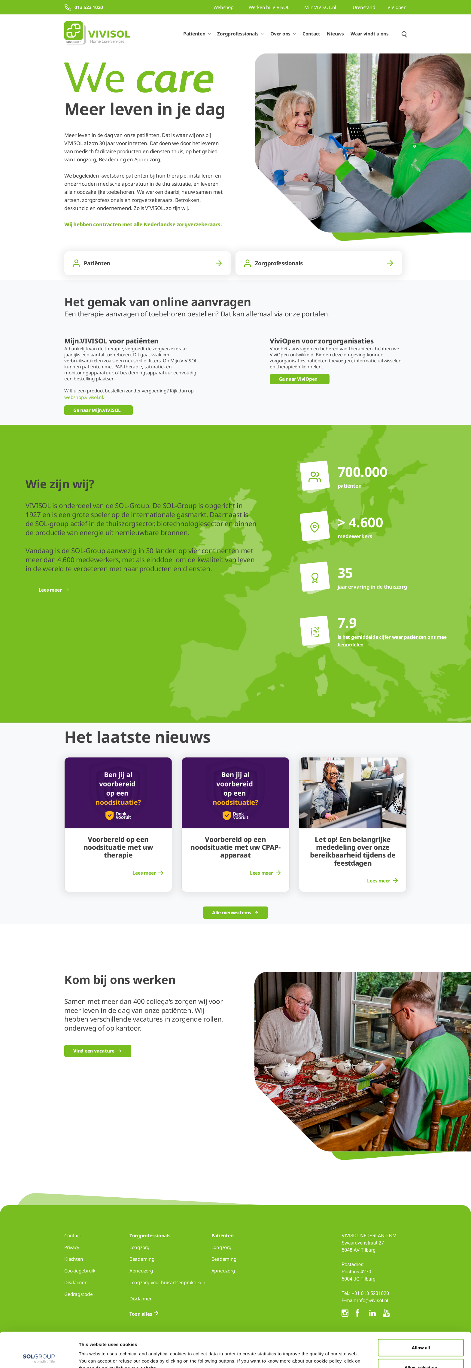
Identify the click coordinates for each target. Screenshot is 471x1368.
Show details (311, 1352)
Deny (421, 1351)
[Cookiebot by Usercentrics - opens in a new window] (39, 1356)
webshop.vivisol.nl (83, 397)
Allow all (421, 1312)
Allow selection (420, 1332)
